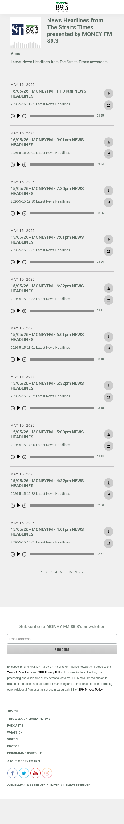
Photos (13, 746)
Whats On (15, 732)
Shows (12, 710)
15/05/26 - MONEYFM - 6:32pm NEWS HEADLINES (47, 288)
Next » (79, 572)
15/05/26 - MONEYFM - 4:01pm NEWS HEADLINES (47, 532)
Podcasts (15, 725)
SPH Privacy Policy (50, 672)
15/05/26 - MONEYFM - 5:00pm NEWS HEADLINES (47, 434)
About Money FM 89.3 (23, 761)
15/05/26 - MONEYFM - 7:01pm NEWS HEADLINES (47, 240)
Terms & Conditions (19, 672)
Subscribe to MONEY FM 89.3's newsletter (62, 626)
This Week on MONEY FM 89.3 (28, 718)
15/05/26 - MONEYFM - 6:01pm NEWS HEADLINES (47, 337)
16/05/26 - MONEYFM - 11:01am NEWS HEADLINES (48, 94)
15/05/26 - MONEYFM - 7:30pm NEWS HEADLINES (47, 191)
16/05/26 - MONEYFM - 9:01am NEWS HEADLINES (47, 142)
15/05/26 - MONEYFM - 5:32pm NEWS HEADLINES (47, 386)
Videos (12, 739)
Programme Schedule (24, 753)
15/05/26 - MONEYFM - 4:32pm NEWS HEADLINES (47, 483)
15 (70, 572)
